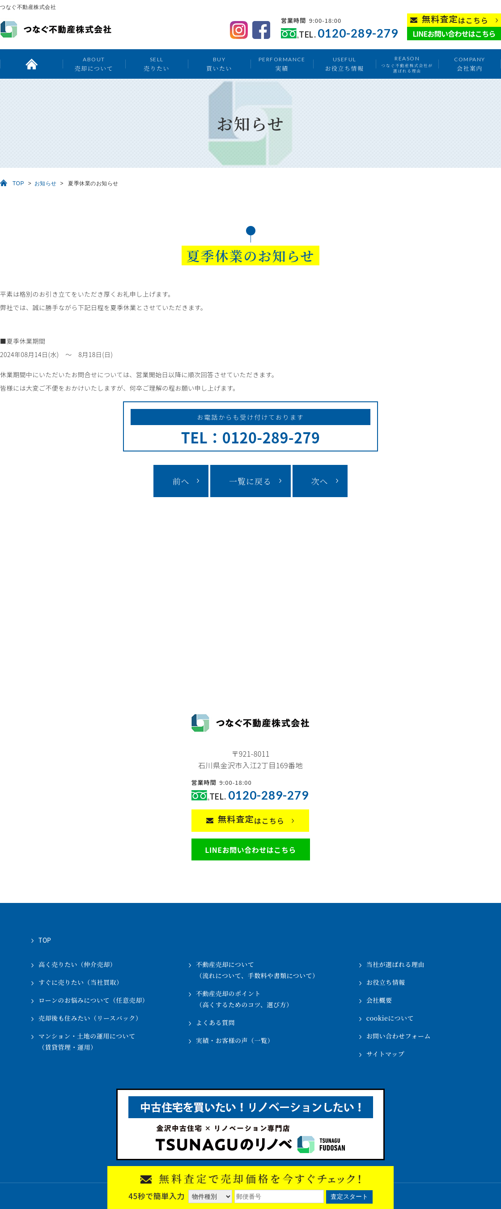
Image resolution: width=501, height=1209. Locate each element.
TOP (18, 183)
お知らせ (45, 183)
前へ (180, 481)
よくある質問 (215, 1022)
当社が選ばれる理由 (395, 964)
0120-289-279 (358, 33)
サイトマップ (385, 1053)
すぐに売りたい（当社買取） (80, 982)
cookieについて (390, 1017)
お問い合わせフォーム (398, 1035)
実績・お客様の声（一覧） (235, 1040)
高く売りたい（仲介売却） (77, 964)
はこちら (455, 19)
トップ (31, 64)
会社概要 (379, 1000)
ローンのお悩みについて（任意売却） (93, 1000)
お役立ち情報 (344, 63)
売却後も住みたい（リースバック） (90, 1017)
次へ (319, 481)
